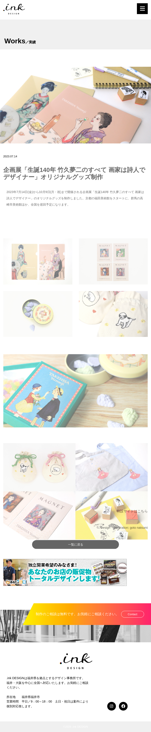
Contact (132, 614)
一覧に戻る (75, 552)
